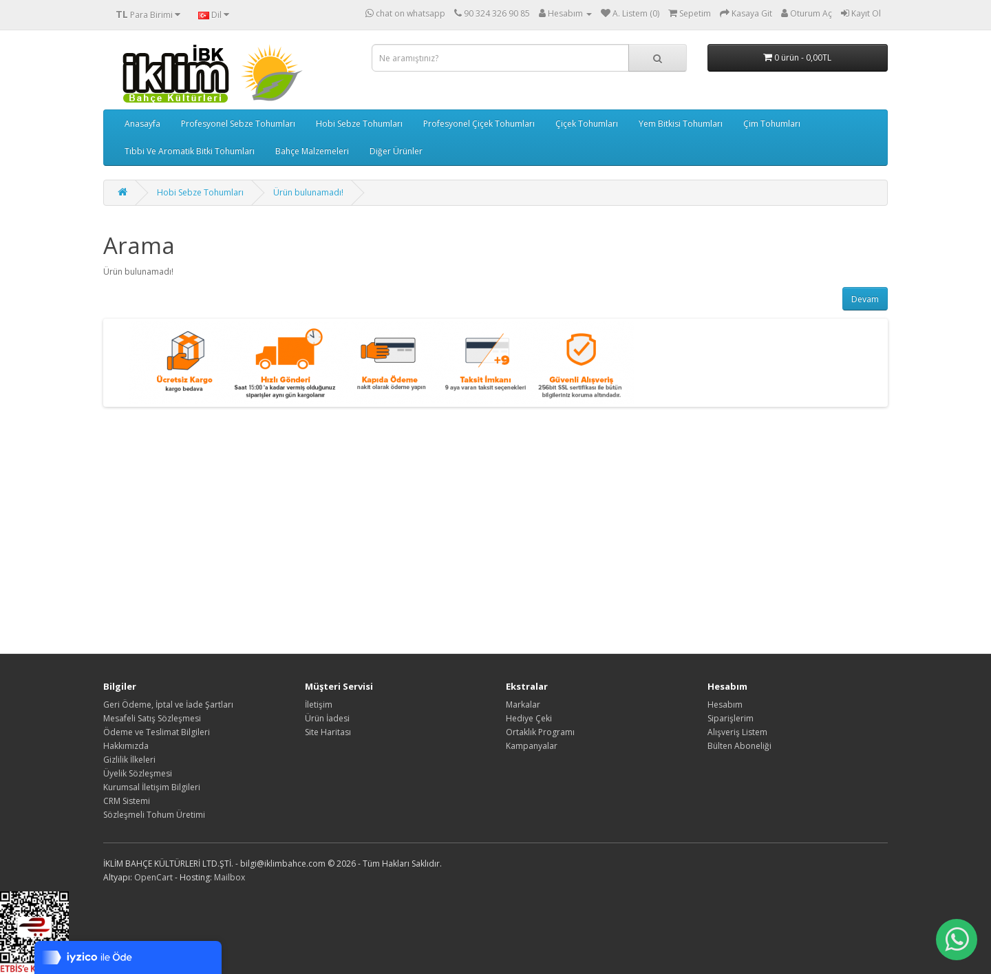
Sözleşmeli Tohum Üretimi (154, 815)
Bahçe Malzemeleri (312, 151)
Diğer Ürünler (396, 151)
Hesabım (725, 704)
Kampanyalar (531, 746)
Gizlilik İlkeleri (129, 759)
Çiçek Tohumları (586, 123)
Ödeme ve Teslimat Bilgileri (156, 732)
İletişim (318, 704)
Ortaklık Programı (540, 732)
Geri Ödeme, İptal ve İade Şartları (168, 704)
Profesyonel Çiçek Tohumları (479, 123)
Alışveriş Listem (737, 732)
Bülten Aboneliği (739, 746)
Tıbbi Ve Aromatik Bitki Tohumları (190, 151)
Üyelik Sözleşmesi (137, 773)
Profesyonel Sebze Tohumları (238, 123)
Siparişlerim (730, 718)
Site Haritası (328, 732)
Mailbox (229, 877)
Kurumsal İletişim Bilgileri (151, 787)
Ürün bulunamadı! (308, 192)
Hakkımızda (126, 746)
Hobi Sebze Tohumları (359, 123)
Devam (865, 299)
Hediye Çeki (529, 718)
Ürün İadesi (327, 718)
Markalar (523, 704)
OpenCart (153, 877)
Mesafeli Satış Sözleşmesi (152, 718)
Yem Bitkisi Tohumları (681, 123)
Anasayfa (142, 123)
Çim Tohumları (771, 123)
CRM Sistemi (126, 801)
